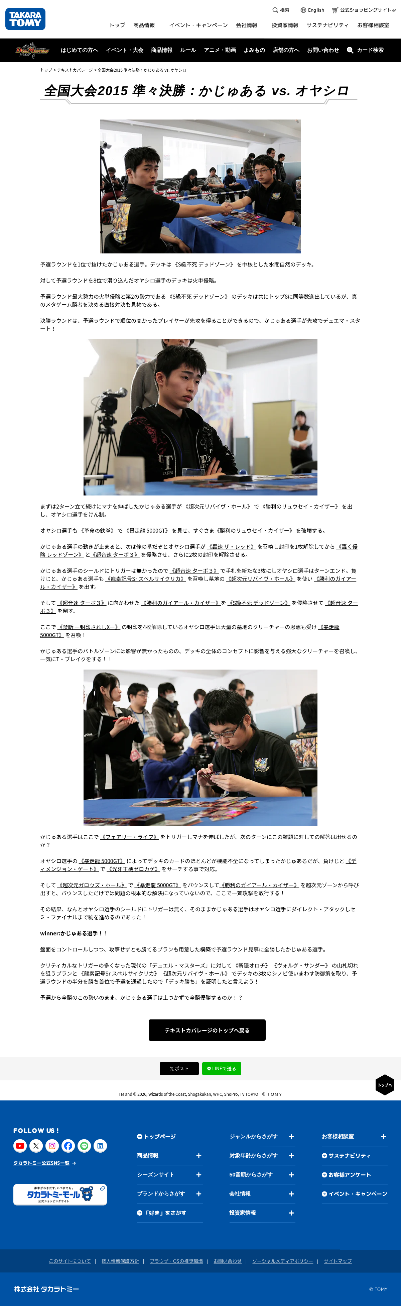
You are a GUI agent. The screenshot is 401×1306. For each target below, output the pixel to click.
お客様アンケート (349, 1174)
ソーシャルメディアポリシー (282, 1261)
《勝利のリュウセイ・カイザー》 (300, 506)
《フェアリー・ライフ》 (129, 837)
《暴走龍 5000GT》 (147, 530)
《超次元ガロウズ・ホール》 (92, 885)
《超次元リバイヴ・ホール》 (218, 506)
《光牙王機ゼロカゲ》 (133, 869)
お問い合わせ (323, 50)
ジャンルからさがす (254, 1136)
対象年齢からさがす (254, 1155)
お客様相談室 (338, 1136)
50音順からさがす (251, 1174)
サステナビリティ (349, 1155)
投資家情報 (242, 1213)
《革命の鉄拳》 (97, 530)
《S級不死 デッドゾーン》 (203, 264)
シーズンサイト (155, 1174)
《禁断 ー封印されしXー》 (89, 627)
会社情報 (240, 1194)
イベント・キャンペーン (357, 1194)
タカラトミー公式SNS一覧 (41, 1162)
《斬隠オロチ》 (251, 965)
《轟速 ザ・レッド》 (231, 546)
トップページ (160, 1136)
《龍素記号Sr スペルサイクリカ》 (145, 578)
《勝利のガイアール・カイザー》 (181, 603)
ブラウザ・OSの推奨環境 (176, 1261)
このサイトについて (70, 1261)
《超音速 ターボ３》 (115, 554)
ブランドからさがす (161, 1194)
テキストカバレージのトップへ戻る (207, 1030)
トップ (46, 70)
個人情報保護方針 (120, 1261)
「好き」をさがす (165, 1213)
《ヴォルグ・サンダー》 (301, 965)
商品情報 (147, 1155)
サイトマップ (338, 1261)
